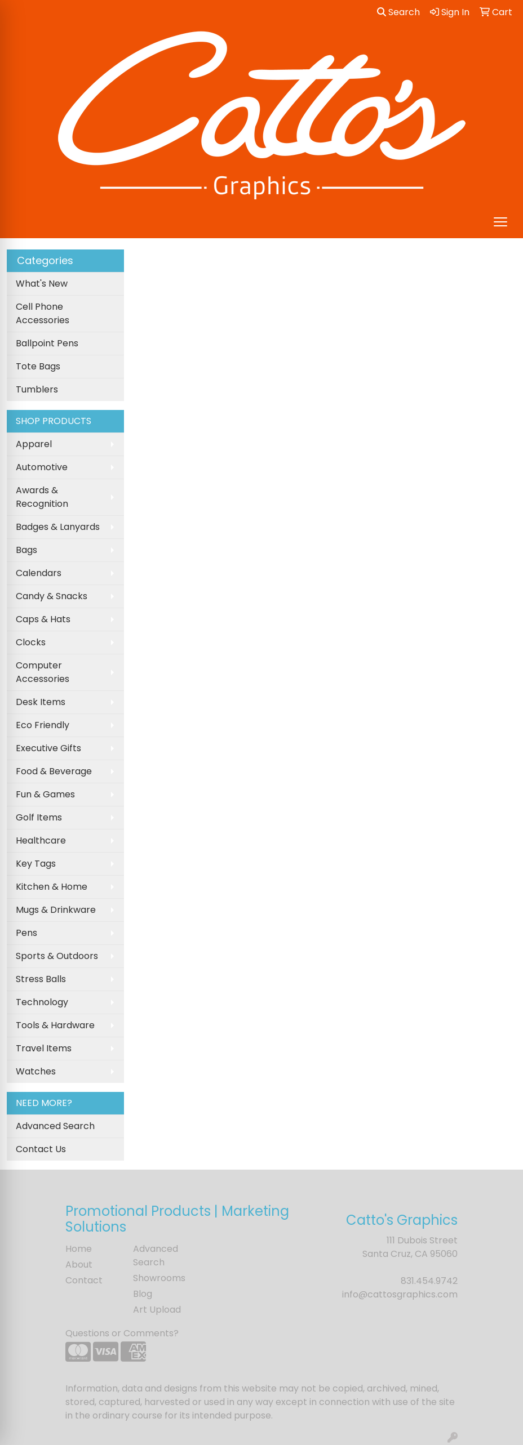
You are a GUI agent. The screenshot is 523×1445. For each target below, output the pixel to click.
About (78, 1264)
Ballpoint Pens (47, 343)
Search (398, 12)
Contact (84, 1280)
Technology (42, 1002)
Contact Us (41, 1149)
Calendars (38, 573)
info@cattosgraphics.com (400, 1294)
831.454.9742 (429, 1280)
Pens (26, 932)
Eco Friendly (42, 725)
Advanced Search (55, 1126)
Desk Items (40, 701)
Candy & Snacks (51, 596)
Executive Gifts (48, 748)
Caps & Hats (43, 619)
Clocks (31, 642)
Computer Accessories (42, 672)
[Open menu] (500, 222)
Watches (36, 1071)
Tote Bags (38, 366)
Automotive (42, 467)
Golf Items (39, 817)
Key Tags (36, 863)
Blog (142, 1293)
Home (78, 1248)
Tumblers (37, 389)
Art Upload (157, 1309)
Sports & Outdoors (57, 955)
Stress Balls (41, 979)
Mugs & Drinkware (56, 909)
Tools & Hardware (55, 1025)
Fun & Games (45, 794)
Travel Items (44, 1048)
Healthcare (41, 840)
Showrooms (159, 1278)
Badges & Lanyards (58, 526)
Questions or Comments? (122, 1333)
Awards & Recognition (42, 497)
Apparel (34, 444)
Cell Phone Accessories (42, 313)
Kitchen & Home (51, 886)
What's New (42, 283)
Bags (26, 549)
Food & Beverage (54, 771)
